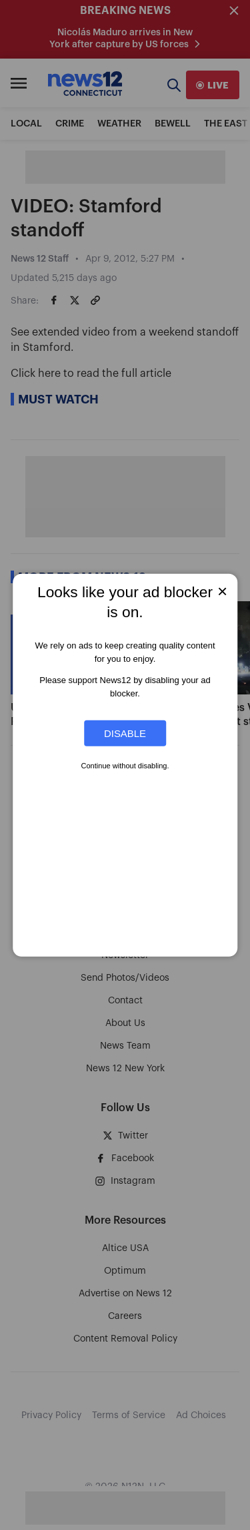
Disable (125, 733)
